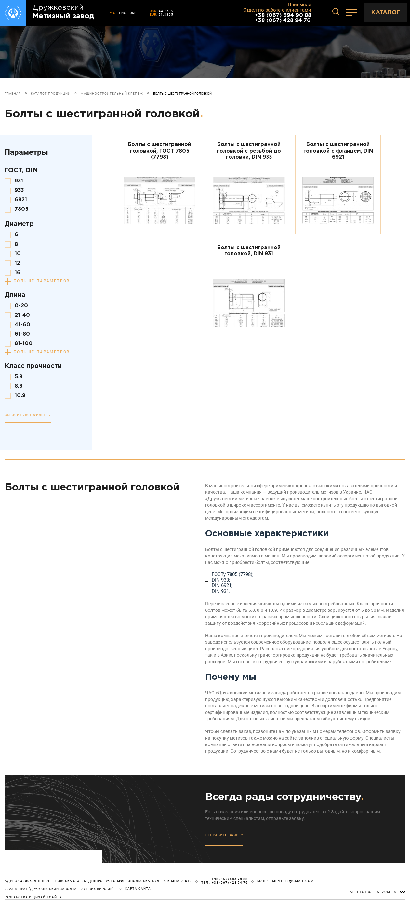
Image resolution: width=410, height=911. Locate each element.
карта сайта (138, 888)
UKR (133, 13)
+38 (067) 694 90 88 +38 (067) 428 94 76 (283, 18)
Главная (13, 93)
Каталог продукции (51, 93)
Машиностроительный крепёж (112, 93)
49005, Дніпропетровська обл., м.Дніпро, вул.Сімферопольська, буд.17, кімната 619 (106, 881)
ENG (122, 13)
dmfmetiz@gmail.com (292, 881)
